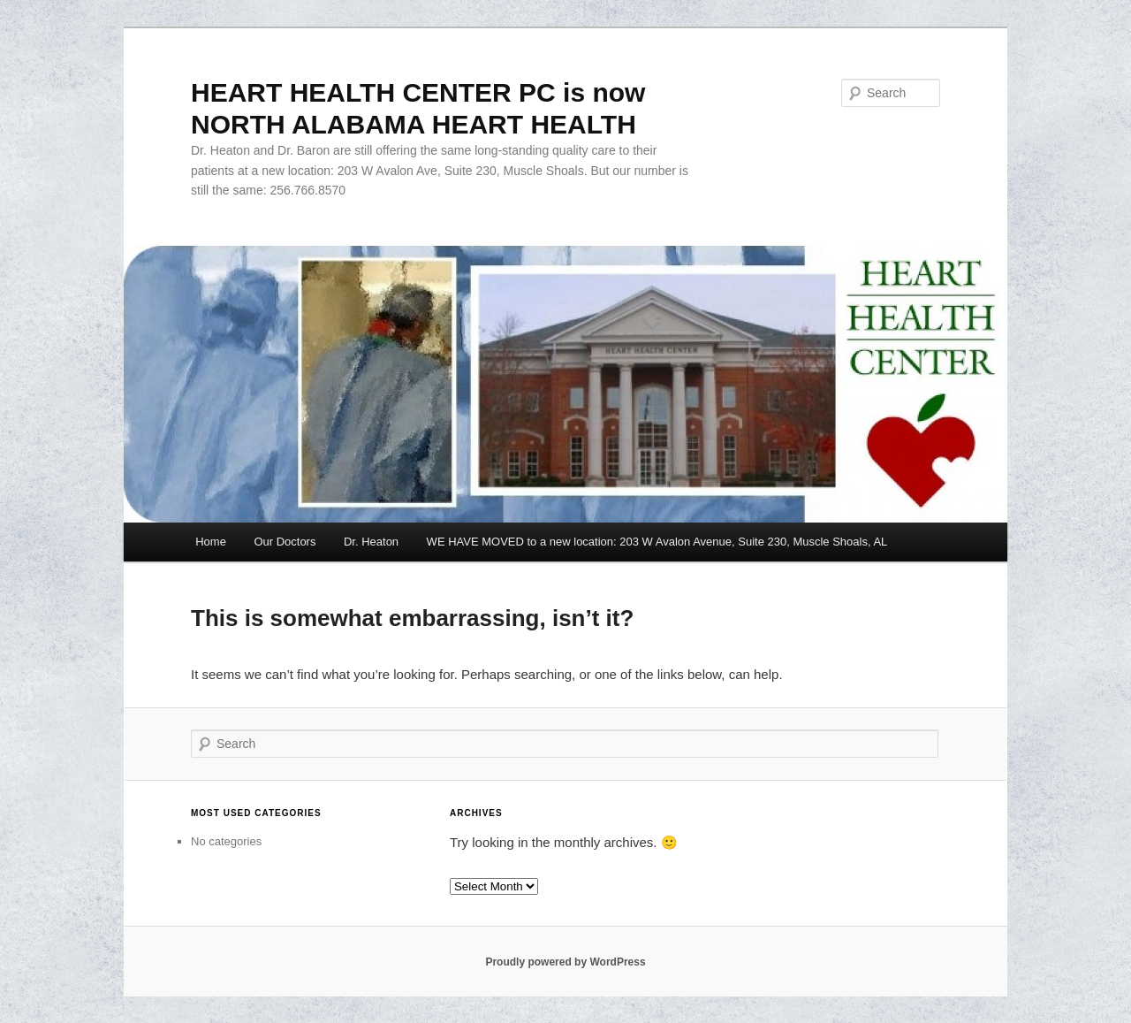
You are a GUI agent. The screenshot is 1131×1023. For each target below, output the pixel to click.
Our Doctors (284, 541)
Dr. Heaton (371, 541)
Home (210, 541)
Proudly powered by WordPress (565, 962)
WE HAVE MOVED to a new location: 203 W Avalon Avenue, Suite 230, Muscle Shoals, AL (657, 541)
